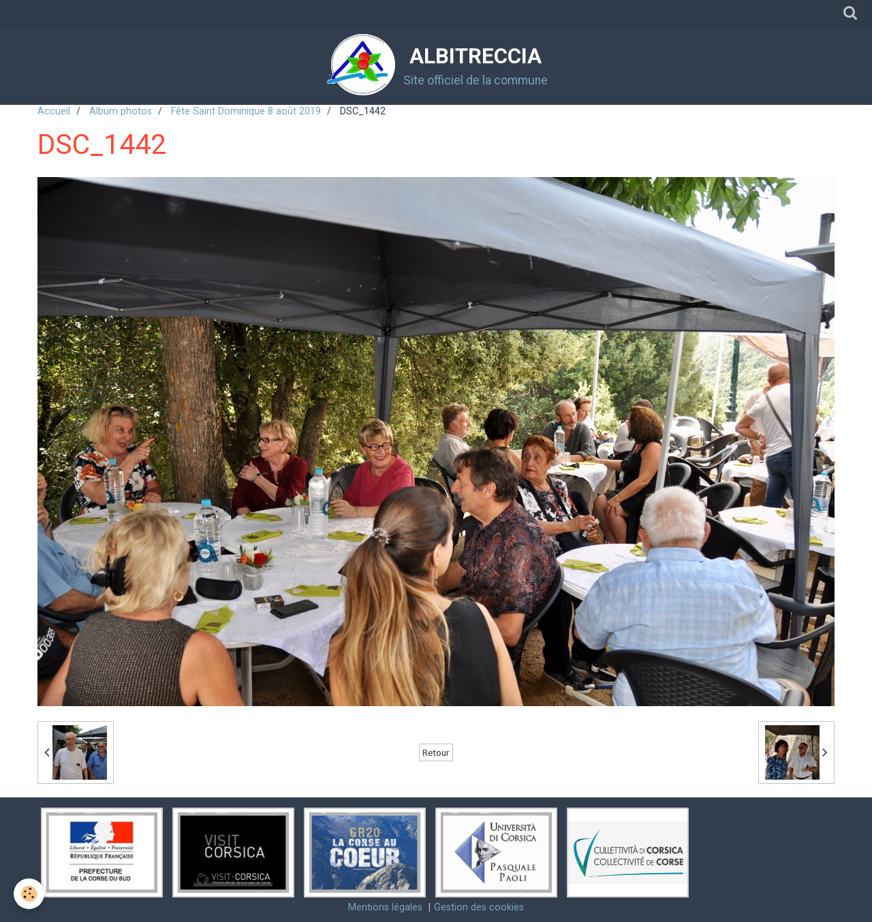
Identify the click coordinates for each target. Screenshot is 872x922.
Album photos (120, 111)
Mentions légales (385, 907)
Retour (436, 752)
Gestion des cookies (479, 907)
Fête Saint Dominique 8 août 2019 (246, 111)
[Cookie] (29, 893)
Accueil (53, 111)
